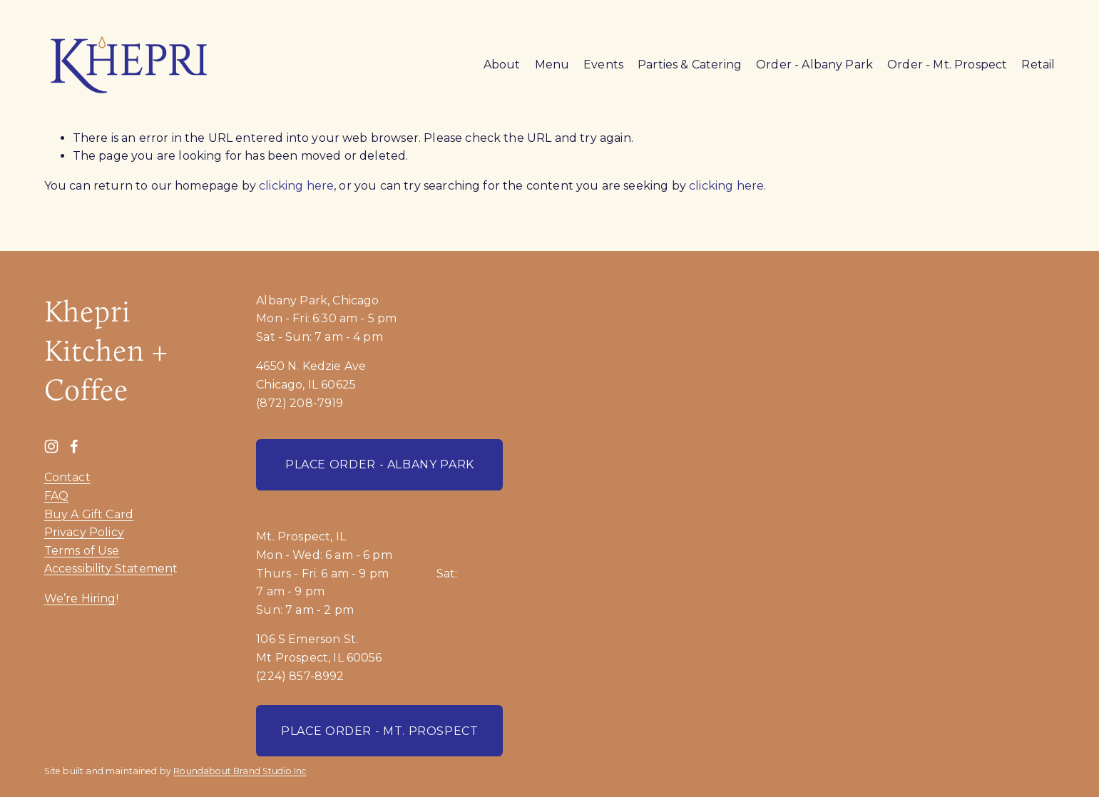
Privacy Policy (84, 532)
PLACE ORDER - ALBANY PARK (379, 464)
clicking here (296, 185)
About (502, 64)
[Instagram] (51, 446)
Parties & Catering (690, 64)
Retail (1038, 64)
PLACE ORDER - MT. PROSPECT (380, 731)
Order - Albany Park (814, 64)
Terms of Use (82, 550)
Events (603, 64)
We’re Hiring (80, 598)
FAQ (56, 496)
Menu (552, 64)
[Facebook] (74, 446)
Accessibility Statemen (108, 568)
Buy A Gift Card (88, 514)
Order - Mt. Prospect (947, 64)
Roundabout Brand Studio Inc (239, 771)
